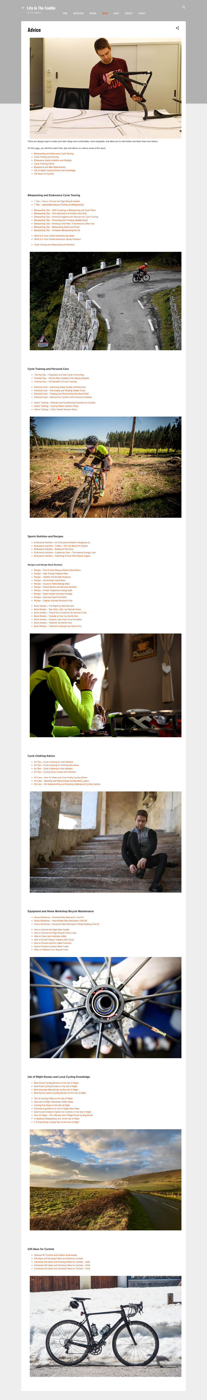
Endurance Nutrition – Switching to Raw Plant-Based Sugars (62, 556)
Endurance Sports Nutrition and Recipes (53, 160)
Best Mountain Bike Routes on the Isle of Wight (56, 1089)
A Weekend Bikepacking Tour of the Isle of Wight (56, 1118)
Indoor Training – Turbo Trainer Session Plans (55, 409)
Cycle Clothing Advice (44, 163)
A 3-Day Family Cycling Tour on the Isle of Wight (56, 1122)
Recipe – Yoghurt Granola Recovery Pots (53, 600)
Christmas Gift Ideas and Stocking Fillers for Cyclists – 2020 (62, 1262)
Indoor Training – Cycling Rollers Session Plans (56, 406)
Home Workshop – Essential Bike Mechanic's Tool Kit (59, 917)
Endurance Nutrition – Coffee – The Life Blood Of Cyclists (61, 546)
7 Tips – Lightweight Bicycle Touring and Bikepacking (58, 204)
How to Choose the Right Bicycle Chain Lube (55, 933)
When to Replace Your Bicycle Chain (51, 949)
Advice (105, 13)
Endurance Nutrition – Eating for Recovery (54, 549)
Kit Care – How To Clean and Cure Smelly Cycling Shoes (60, 777)
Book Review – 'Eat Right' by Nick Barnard (54, 606)
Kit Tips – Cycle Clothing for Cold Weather (53, 762)
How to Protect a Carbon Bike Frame (51, 946)
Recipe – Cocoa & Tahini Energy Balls (52, 583)
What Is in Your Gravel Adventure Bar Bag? (54, 236)
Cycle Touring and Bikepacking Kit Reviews (54, 244)
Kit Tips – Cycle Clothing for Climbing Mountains (56, 765)
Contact (142, 13)
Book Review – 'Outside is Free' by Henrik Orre (56, 616)
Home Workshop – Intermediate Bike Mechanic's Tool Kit (60, 920)
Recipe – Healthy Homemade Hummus (52, 577)
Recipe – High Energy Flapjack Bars (51, 573)
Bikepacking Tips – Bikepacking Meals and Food (56, 227)
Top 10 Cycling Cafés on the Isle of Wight (53, 1098)
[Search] (184, 7)
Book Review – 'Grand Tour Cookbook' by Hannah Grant (60, 612)
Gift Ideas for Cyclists (44, 174)
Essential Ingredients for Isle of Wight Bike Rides (56, 1108)
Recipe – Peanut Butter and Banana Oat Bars (55, 587)
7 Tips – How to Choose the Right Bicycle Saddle (57, 201)
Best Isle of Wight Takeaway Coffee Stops (53, 1102)
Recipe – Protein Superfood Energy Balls (53, 590)
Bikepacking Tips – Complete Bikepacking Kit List (57, 230)
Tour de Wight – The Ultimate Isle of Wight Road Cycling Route (63, 1115)
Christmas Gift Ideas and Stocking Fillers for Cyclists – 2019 (62, 1265)
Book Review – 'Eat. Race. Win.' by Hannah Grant (57, 609)
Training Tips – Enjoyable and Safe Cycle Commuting (59, 375)
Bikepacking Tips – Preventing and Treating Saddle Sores (61, 220)
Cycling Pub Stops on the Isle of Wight (52, 1105)
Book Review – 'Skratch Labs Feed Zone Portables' (58, 619)
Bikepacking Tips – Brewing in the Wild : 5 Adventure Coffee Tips (64, 223)
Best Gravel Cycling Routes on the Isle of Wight (56, 1083)
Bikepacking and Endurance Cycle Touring (54, 153)
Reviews (92, 13)
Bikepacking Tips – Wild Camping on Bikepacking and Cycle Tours (65, 210)
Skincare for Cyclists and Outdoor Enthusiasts (55, 1255)
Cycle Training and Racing (46, 157)
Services (129, 13)
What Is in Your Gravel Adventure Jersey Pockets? (57, 239)
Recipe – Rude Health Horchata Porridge (53, 594)
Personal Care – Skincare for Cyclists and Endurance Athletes (63, 397)
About (116, 13)
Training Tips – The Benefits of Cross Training (55, 381)
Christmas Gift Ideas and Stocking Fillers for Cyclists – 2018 (62, 1268)
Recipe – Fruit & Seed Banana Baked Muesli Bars (57, 570)
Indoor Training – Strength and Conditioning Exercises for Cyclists (64, 402)
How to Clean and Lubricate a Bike (50, 936)
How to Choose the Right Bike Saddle (51, 929)
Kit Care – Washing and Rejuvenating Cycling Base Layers (61, 781)
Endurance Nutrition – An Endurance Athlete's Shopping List (62, 542)
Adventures (78, 13)
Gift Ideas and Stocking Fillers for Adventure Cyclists (58, 1258)
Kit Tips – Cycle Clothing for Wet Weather (53, 768)
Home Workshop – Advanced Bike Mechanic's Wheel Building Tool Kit (66, 924)
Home (65, 13)
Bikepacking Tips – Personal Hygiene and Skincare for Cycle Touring (66, 217)
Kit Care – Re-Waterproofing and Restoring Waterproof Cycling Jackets (67, 784)
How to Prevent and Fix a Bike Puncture (52, 943)
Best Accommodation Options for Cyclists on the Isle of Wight (62, 1112)
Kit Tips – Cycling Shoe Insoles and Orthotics (55, 772)
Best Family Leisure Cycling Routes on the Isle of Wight (60, 1093)
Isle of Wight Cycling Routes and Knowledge (55, 170)
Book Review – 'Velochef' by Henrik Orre (53, 623)
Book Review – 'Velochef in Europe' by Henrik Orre (58, 626)
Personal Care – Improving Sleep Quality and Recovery (60, 387)
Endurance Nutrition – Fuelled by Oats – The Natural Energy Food (65, 552)
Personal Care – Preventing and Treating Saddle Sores (59, 390)
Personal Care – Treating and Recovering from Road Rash (61, 393)
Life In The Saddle (41, 8)
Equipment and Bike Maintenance (49, 167)
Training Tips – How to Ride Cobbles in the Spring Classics (61, 378)
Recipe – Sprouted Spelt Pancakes (50, 597)
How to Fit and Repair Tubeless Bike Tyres (54, 939)
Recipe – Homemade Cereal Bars (49, 580)
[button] (177, 28)
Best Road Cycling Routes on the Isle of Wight (55, 1086)
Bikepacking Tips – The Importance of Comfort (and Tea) (60, 213)
